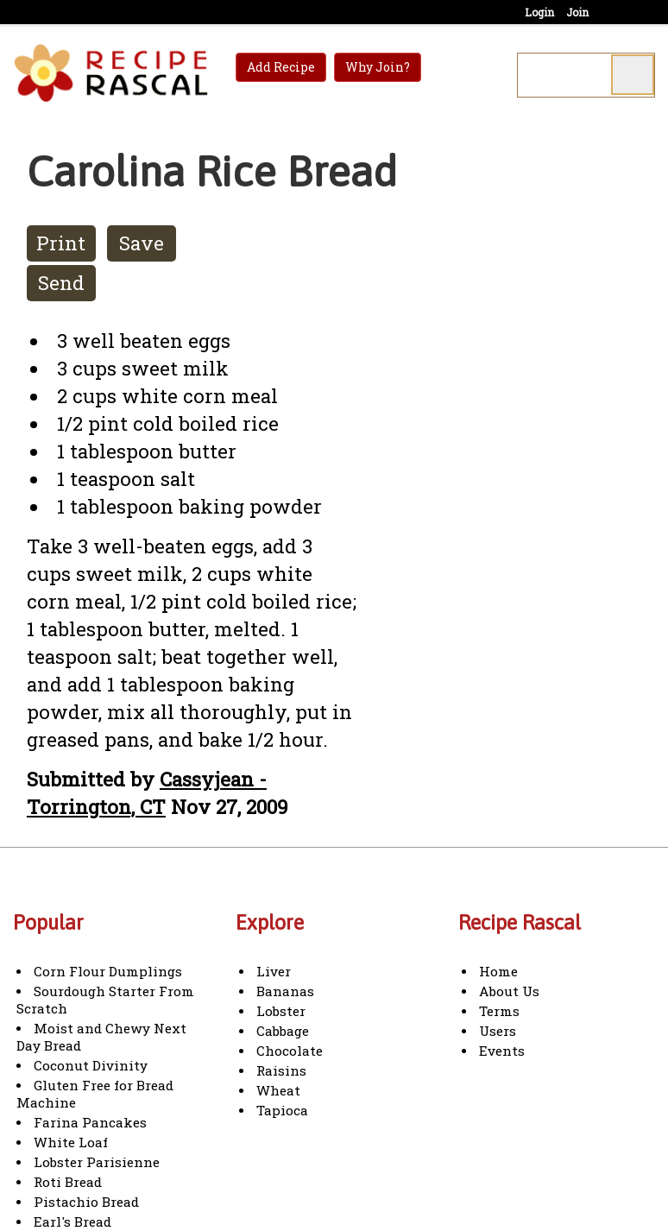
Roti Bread (68, 1181)
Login (539, 12)
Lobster (281, 1011)
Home (498, 971)
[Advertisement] (526, 423)
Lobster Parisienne (97, 1162)
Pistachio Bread (86, 1201)
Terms (499, 1011)
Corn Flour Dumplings (108, 971)
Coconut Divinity (91, 1065)
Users (497, 1030)
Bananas (285, 991)
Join (577, 12)
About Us (509, 991)
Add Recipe (281, 67)
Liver (273, 971)
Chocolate (289, 1050)
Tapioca (282, 1110)
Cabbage (282, 1030)
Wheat (278, 1090)
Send (61, 282)
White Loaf (71, 1142)
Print (60, 243)
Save (141, 243)
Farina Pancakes (90, 1122)
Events (502, 1050)
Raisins (281, 1070)
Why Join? (377, 67)
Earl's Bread (72, 1221)
